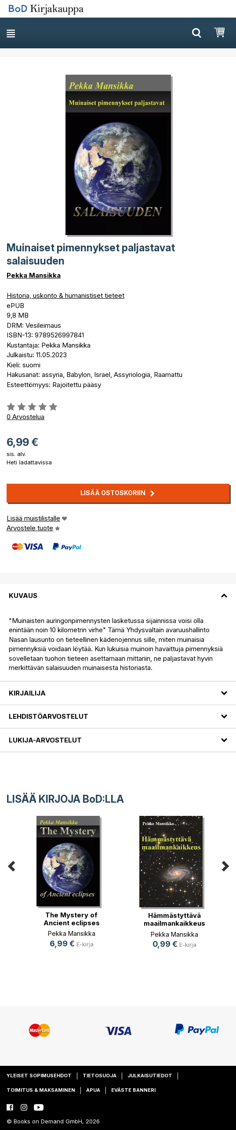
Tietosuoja (99, 1075)
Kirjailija (27, 693)
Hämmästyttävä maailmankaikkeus (174, 919)
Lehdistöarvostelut (48, 716)
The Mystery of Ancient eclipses (72, 919)
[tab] (118, 590)
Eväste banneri (133, 1090)
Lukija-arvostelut (45, 740)
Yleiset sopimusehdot (39, 1075)
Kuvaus (23, 595)
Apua (93, 1090)
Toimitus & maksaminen (41, 1090)
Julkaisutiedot (149, 1075)
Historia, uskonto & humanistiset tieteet (65, 295)
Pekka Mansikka (34, 275)
